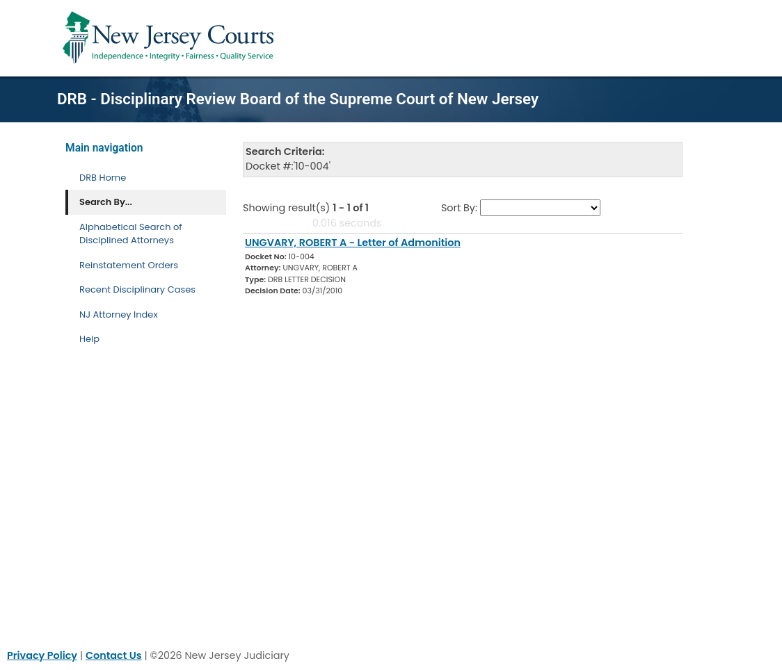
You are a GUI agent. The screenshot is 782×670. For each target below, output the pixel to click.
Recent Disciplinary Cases (137, 289)
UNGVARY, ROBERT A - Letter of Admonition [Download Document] (353, 243)
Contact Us (114, 655)
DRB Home (102, 177)
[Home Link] (171, 38)
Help (89, 338)
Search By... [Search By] (105, 202)
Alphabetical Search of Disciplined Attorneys (130, 233)
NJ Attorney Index (118, 314)
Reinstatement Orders (128, 265)
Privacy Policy (42, 655)
